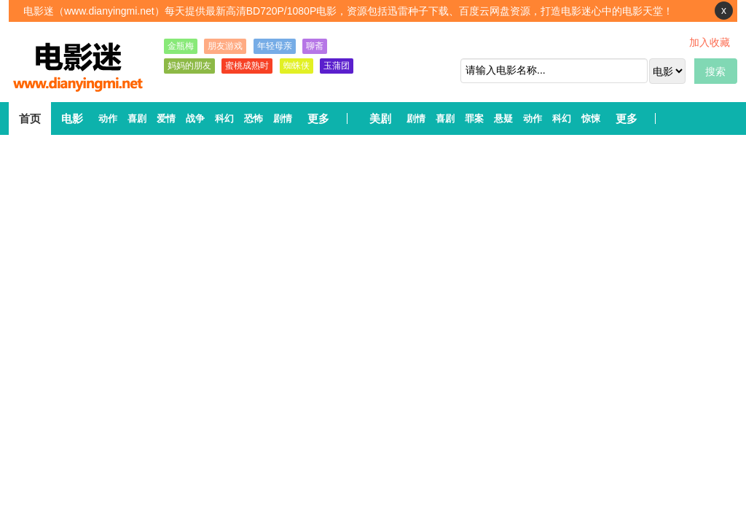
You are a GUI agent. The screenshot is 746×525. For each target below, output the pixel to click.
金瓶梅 (181, 46)
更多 (318, 118)
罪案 (474, 118)
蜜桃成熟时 (247, 66)
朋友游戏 (225, 46)
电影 (72, 118)
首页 (30, 118)
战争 (195, 118)
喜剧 (136, 118)
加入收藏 (709, 42)
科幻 (224, 118)
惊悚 (590, 118)
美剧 (380, 118)
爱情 (166, 118)
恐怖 (253, 118)
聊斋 (314, 46)
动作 (107, 118)
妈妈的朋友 (189, 66)
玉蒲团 (336, 66)
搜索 (715, 71)
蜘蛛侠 (296, 66)
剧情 (282, 118)
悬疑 (503, 118)
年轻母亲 (274, 46)
